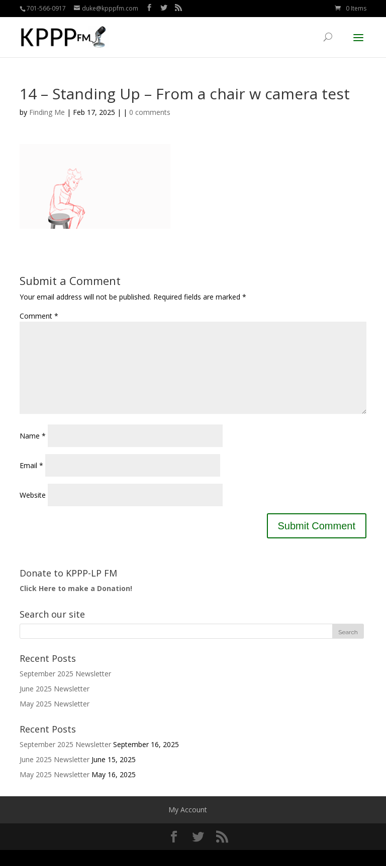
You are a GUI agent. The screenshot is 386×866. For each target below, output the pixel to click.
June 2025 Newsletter (54, 704)
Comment (39, 316)
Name (33, 452)
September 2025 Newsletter (65, 689)
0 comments (149, 112)
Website (33, 511)
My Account (187, 825)
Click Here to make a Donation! (76, 604)
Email (31, 481)
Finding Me (47, 112)
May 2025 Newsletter (54, 720)
